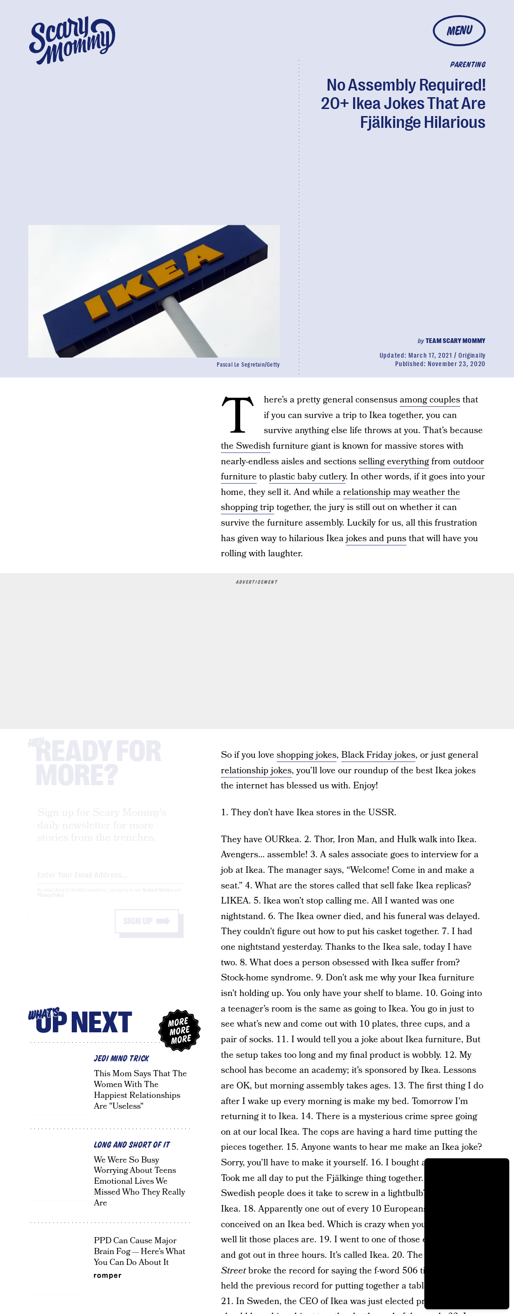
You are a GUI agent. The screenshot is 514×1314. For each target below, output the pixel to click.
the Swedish (245, 446)
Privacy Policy (50, 903)
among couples (430, 399)
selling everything (394, 461)
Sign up (137, 929)
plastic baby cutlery (307, 476)
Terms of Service (157, 898)
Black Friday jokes (378, 755)
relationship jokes (256, 770)
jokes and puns (376, 538)
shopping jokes (307, 755)
